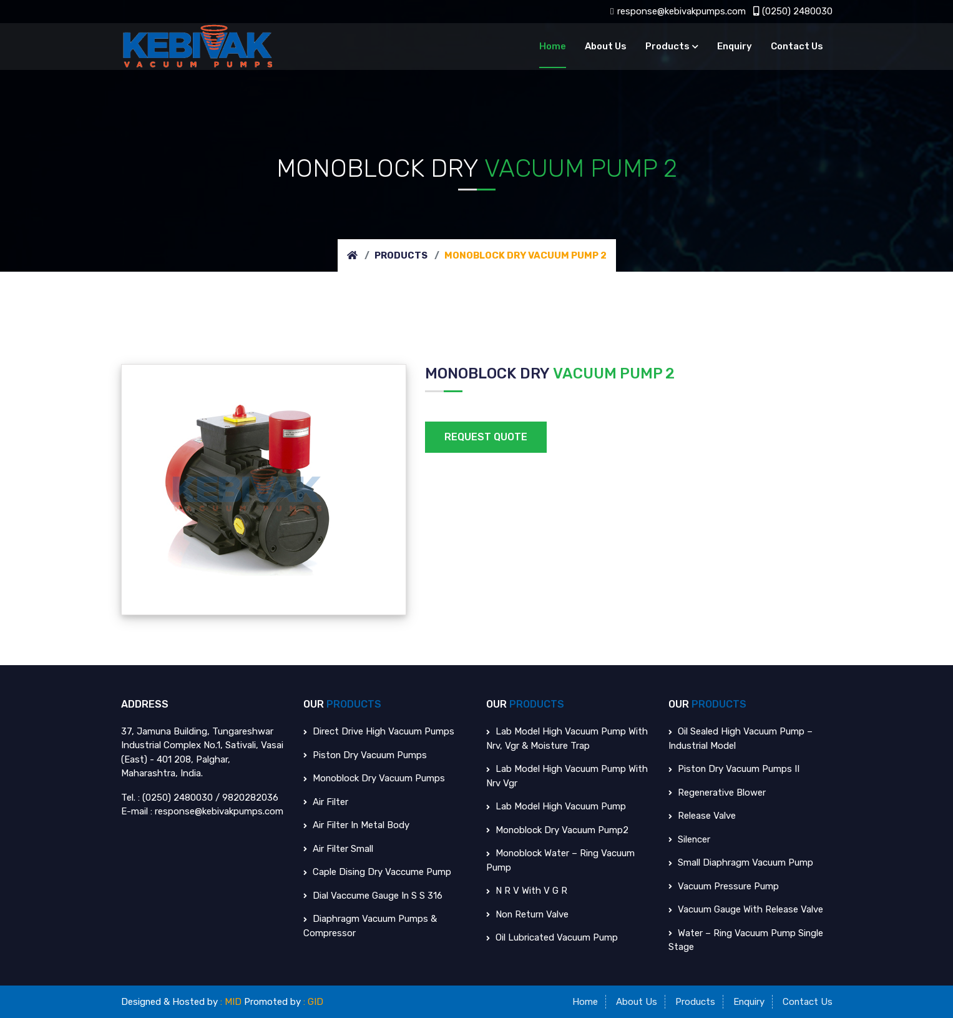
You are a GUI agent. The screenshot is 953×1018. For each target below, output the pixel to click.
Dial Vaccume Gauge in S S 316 (373, 895)
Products (667, 46)
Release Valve (702, 815)
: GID (314, 1001)
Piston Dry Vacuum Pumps (365, 754)
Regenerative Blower (717, 792)
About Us (606, 46)
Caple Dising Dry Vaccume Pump (377, 871)
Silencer (689, 838)
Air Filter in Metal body (356, 825)
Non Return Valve (528, 913)
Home (552, 46)
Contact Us (797, 46)
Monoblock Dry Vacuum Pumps (374, 778)
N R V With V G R (526, 890)
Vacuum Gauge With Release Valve (745, 909)
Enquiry (734, 46)
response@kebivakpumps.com (677, 11)
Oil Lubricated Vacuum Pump (552, 937)
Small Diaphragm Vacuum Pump (740, 862)
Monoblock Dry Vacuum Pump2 (557, 829)
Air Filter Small (338, 848)
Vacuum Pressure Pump (723, 885)
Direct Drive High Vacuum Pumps (378, 731)
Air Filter (325, 801)
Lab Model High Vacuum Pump (556, 806)
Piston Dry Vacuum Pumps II (734, 768)
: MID (231, 1001)
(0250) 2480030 (793, 11)
